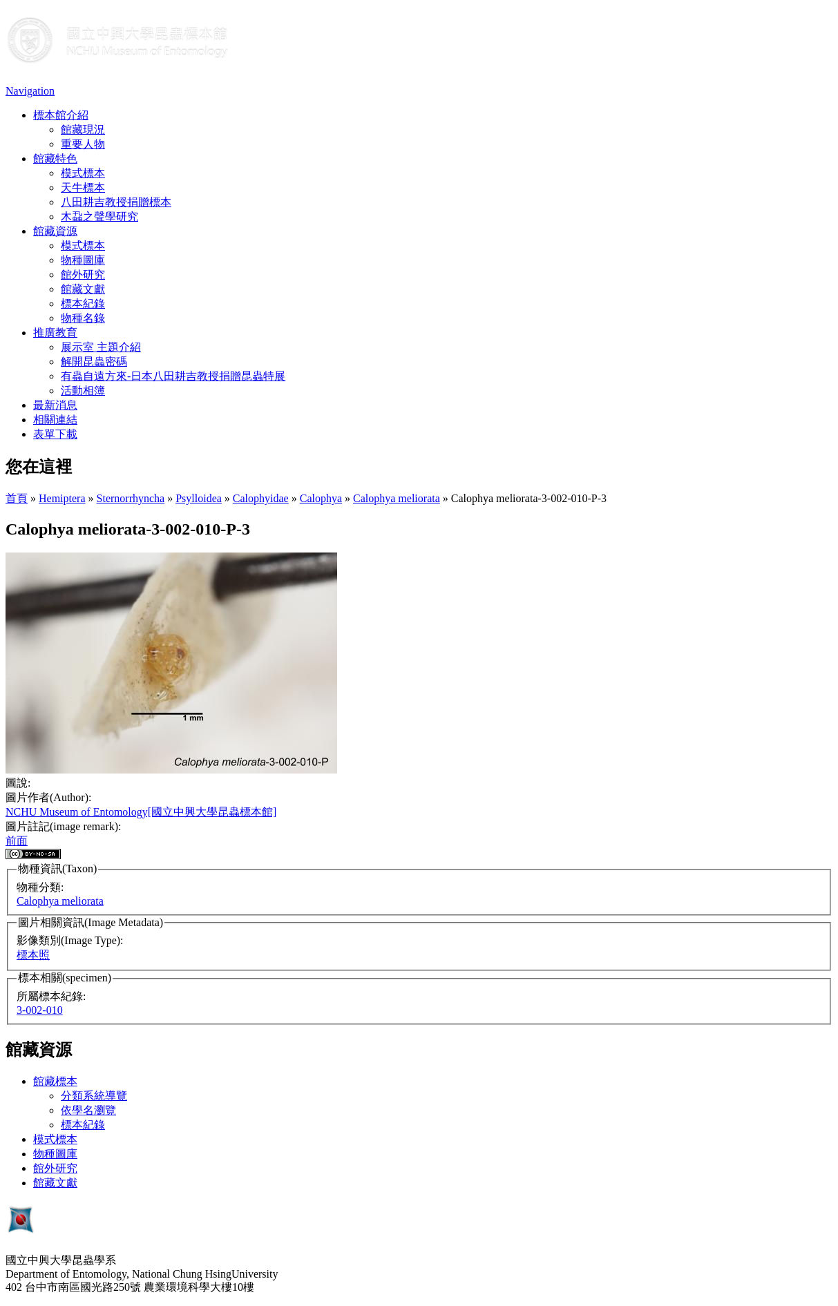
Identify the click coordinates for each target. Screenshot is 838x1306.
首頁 (17, 498)
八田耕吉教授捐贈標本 (116, 202)
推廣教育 (55, 332)
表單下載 (55, 434)
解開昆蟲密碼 (94, 361)
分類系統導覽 (94, 1096)
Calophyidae (261, 498)
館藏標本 (55, 1081)
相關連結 (55, 419)
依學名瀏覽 (88, 1110)
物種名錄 (83, 318)
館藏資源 (55, 231)
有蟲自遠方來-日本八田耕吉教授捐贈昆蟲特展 (173, 376)
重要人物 (83, 144)
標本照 (33, 955)
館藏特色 (55, 158)
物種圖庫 (83, 260)
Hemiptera (62, 498)
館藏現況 (83, 129)
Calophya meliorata (396, 498)
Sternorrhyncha (131, 498)
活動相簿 (83, 390)
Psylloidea (198, 498)
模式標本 (83, 173)
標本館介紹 (60, 115)
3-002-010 (40, 1010)
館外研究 (83, 274)
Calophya (321, 498)
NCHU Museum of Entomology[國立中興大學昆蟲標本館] (141, 812)
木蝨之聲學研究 (99, 216)
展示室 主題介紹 (101, 347)
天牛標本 (83, 187)
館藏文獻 (83, 289)
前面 (17, 841)
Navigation (30, 91)
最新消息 (55, 405)
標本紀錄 (83, 303)
